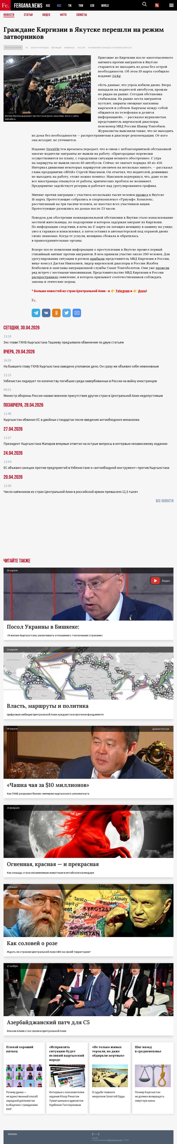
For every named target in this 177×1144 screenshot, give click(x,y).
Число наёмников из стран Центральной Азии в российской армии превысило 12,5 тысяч (71, 492)
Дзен (142, 291)
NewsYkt (53, 149)
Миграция (56, 47)
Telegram (123, 291)
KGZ (60, 5)
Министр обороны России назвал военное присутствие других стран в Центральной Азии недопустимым (83, 395)
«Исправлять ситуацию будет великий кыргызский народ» (66, 1053)
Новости (9, 15)
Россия (81, 47)
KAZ (48, 5)
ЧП (26, 47)
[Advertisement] (88, 531)
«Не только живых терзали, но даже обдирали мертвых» (108, 1051)
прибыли (97, 259)
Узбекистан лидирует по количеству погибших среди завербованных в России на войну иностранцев (80, 381)
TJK (71, 5)
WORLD (108, 5)
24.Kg (116, 76)
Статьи (29, 15)
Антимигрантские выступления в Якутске (110, 47)
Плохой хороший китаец (19, 1049)
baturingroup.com (114, 1140)
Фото (64, 15)
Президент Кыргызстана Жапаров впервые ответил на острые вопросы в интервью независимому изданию (85, 443)
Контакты (12, 1133)
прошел (142, 195)
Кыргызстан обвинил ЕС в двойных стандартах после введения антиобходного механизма (71, 419)
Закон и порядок (40, 47)
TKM (82, 5)
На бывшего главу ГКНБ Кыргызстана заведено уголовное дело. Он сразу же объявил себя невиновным (81, 366)
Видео (48, 15)
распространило (45, 277)
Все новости (164, 500)
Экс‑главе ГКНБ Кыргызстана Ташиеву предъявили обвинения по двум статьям (64, 342)
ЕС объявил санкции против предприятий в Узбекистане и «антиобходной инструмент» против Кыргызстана (86, 468)
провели (162, 268)
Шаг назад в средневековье (148, 1049)
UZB (94, 5)
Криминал (69, 47)
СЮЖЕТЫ (83, 15)
